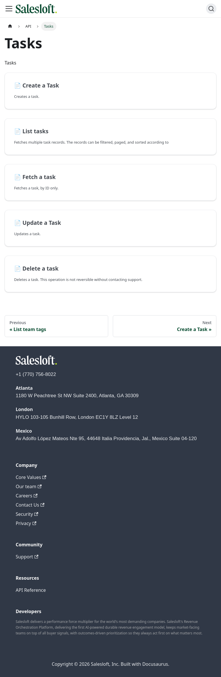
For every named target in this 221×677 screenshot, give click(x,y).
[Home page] (10, 26)
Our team (28, 486)
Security (27, 514)
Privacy (26, 523)
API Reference (31, 590)
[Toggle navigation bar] (9, 8)
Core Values (31, 477)
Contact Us (30, 505)
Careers (26, 495)
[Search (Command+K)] (211, 8)
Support (27, 557)
